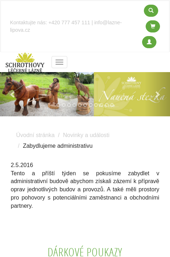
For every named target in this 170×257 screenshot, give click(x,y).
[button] (12, 94)
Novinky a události (86, 135)
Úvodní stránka (35, 135)
